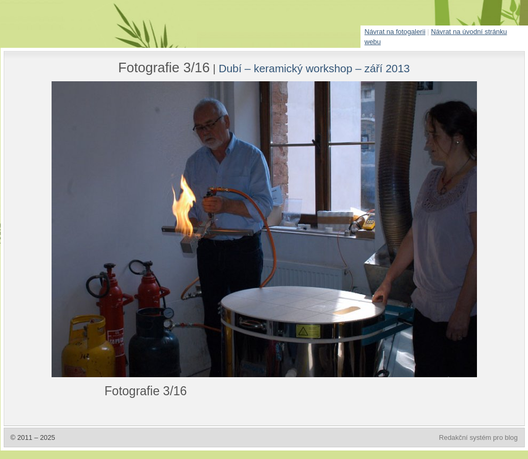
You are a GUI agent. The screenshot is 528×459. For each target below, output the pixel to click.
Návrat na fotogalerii (395, 32)
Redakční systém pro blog (478, 437)
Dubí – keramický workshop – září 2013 (314, 68)
